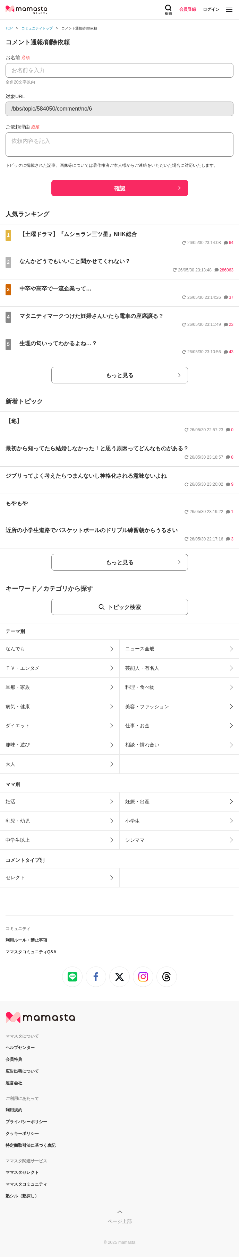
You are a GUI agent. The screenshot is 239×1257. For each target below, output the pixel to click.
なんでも (15, 648)
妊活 (10, 801)
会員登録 (187, 9)
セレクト (15, 877)
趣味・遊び (18, 744)
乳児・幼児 (18, 821)
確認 (119, 188)
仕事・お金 (137, 725)
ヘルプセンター (20, 1048)
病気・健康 (18, 706)
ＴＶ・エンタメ (23, 668)
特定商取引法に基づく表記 (31, 1145)
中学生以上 (18, 840)
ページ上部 (120, 1221)
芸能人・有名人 (142, 668)
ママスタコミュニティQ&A (31, 952)
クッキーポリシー (22, 1134)
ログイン (211, 9)
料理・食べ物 (139, 687)
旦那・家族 (18, 687)
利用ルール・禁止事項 (26, 940)
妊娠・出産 (137, 801)
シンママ (135, 840)
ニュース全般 (139, 648)
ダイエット (18, 725)
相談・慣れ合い (142, 744)
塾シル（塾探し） (22, 1196)
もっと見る (120, 375)
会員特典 (14, 1059)
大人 (10, 764)
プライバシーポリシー (26, 1122)
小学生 (132, 821)
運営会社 (14, 1083)
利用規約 (14, 1110)
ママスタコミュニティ (26, 1184)
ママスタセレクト (22, 1172)
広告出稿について (22, 1071)
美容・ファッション (147, 706)
